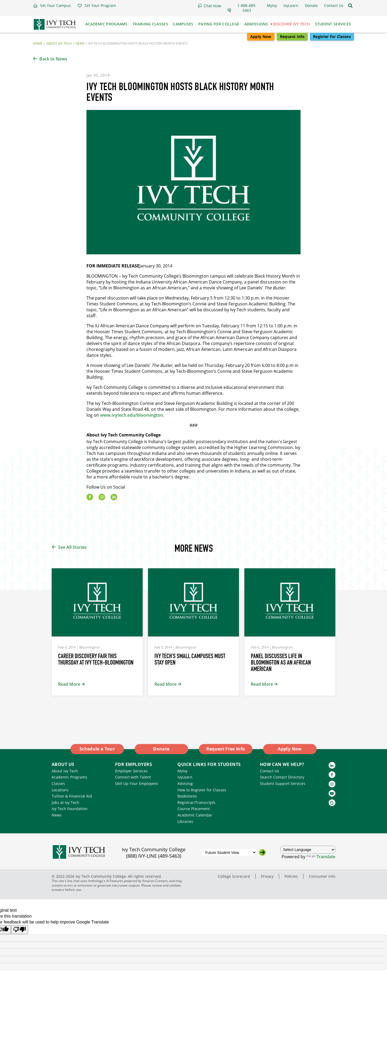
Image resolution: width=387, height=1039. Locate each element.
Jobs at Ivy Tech (65, 802)
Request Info (292, 36)
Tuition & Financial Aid (72, 796)
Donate (161, 749)
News (80, 43)
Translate (320, 857)
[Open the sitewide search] (350, 5)
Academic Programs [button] (106, 23)
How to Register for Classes (201, 789)
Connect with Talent (133, 777)
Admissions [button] (256, 23)
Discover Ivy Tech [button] (291, 23)
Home (38, 43)
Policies (291, 876)
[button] (52, 5)
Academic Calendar (194, 815)
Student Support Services (282, 783)
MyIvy (182, 770)
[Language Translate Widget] (308, 850)
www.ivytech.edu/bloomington (131, 415)
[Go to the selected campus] (262, 852)
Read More (69, 684)
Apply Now (260, 36)
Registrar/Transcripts (196, 802)
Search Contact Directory (282, 777)
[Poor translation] (19, 929)
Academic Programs (69, 777)
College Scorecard (234, 876)
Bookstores (187, 796)
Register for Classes (332, 36)
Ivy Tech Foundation (70, 808)
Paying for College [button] (218, 23)
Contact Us (269, 770)
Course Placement (193, 808)
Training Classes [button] (150, 23)
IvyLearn (184, 777)
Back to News (53, 59)
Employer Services (131, 770)
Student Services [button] (333, 23)
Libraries (185, 821)
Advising (185, 783)
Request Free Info (225, 749)
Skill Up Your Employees (136, 783)
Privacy (267, 876)
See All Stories (72, 547)
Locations (60, 789)
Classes (58, 783)
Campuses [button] (183, 23)
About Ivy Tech (59, 43)
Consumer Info (322, 876)
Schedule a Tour (97, 749)
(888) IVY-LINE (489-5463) (153, 856)
